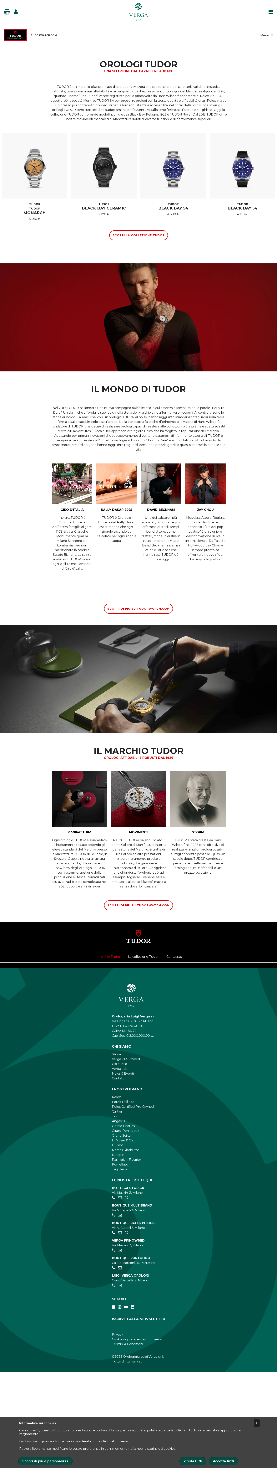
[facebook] (113, 1403)
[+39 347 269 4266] (126, 1329)
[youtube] (126, 1403)
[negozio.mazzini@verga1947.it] (120, 1294)
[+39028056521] (113, 1294)
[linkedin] (132, 1403)
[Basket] (7, 13)
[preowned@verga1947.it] (120, 1346)
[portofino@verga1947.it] (120, 1364)
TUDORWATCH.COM (44, 36)
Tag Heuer (120, 1265)
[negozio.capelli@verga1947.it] (120, 1311)
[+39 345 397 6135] (126, 1294)
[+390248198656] (113, 1381)
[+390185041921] (113, 1364)
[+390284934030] (113, 1311)
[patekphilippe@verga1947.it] (120, 1329)
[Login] (16, 13)
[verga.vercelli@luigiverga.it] (120, 1381)
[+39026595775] (113, 1329)
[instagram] (119, 1403)
